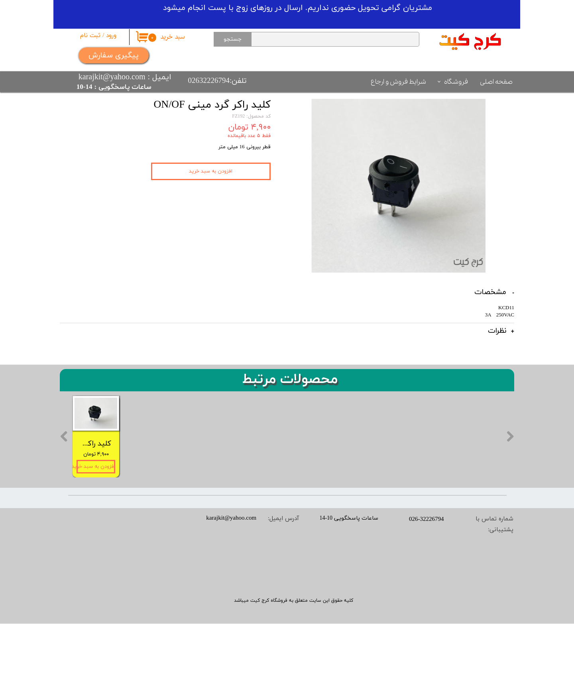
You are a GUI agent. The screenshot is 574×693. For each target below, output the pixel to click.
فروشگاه (456, 81)
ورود (111, 35)
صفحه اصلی (496, 81)
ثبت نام (90, 35)
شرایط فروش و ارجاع (398, 81)
